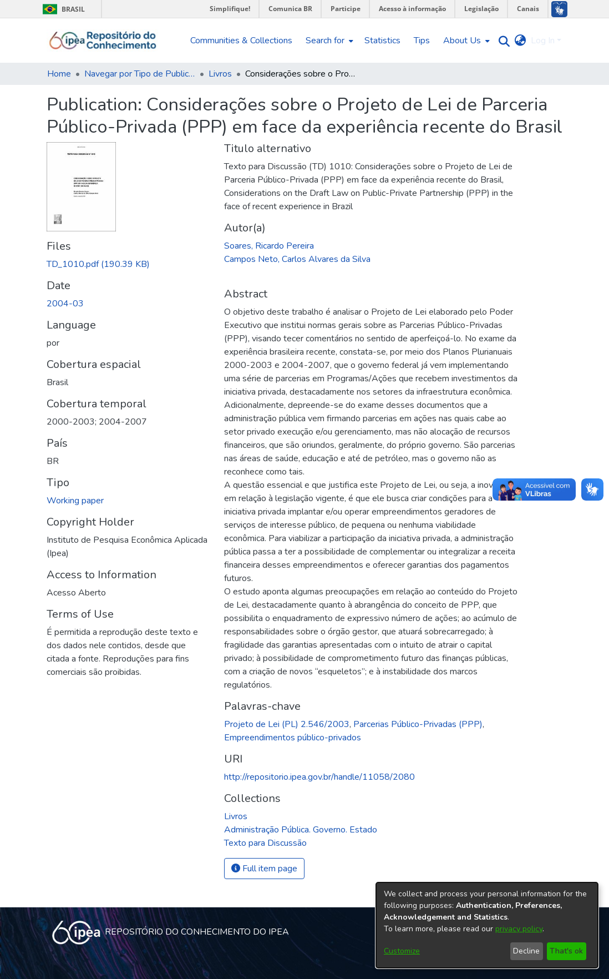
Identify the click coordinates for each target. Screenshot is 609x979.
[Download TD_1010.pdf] (98, 264)
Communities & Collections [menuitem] (241, 40)
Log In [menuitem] (543, 40)
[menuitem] (328, 40)
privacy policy (518, 929)
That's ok (566, 951)
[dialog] (487, 925)
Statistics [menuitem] (382, 40)
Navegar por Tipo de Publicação (139, 74)
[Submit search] (501, 41)
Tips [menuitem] (422, 40)
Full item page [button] (264, 868)
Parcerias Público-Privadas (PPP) (418, 724)
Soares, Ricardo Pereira (269, 246)
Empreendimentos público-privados (292, 737)
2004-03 (65, 303)
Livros (220, 74)
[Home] (103, 40)
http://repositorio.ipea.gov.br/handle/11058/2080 (319, 777)
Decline (526, 951)
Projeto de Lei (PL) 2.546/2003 (286, 724)
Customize (402, 951)
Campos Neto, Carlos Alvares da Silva (297, 259)
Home (59, 74)
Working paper (75, 500)
